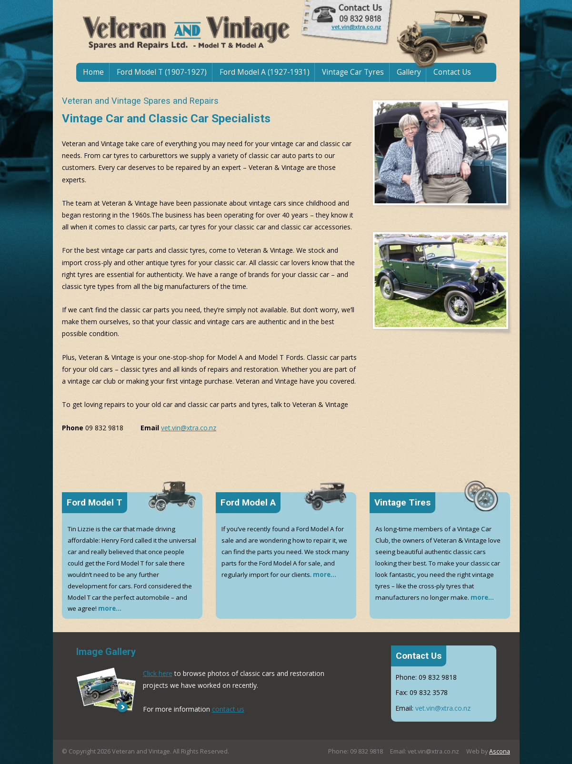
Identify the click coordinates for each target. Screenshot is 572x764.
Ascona (499, 751)
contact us (228, 709)
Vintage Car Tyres (353, 72)
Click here (157, 673)
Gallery (409, 72)
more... (109, 608)
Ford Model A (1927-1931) (265, 72)
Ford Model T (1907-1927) (162, 72)
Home (93, 72)
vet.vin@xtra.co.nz (188, 427)
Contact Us (452, 72)
